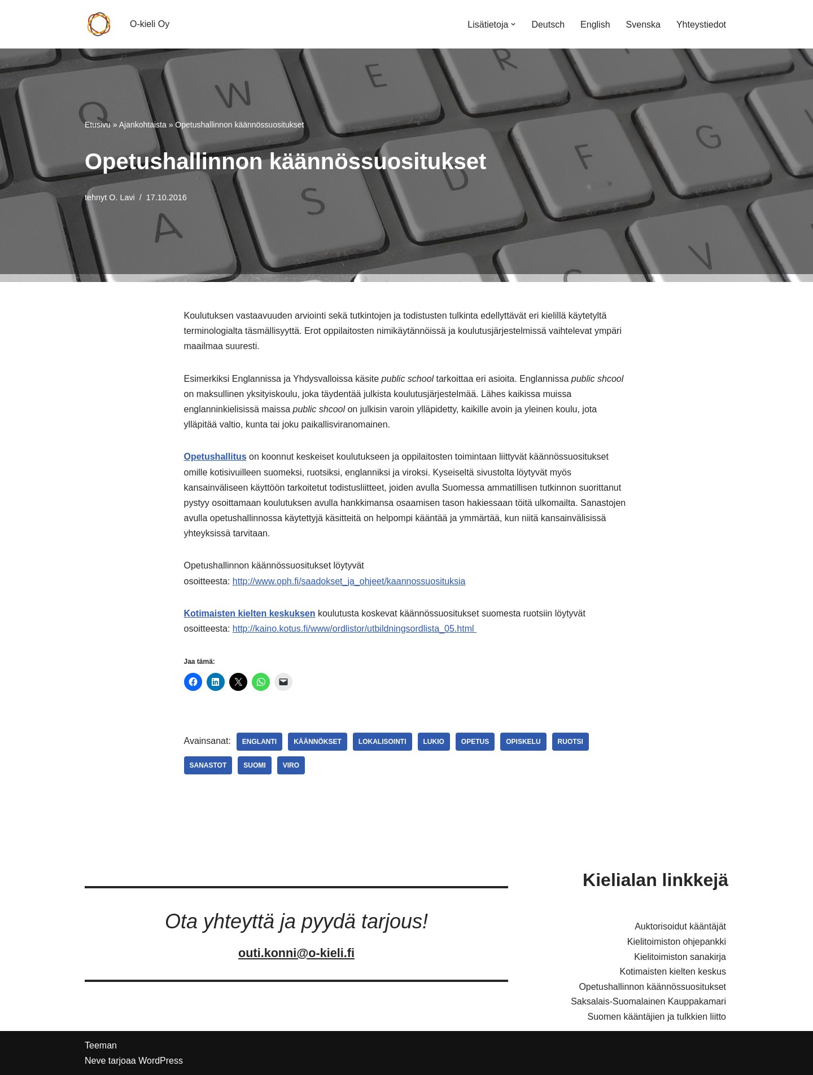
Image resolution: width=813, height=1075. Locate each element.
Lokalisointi (382, 742)
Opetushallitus (215, 456)
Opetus (475, 742)
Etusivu (98, 124)
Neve (95, 1060)
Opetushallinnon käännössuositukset (652, 987)
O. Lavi (122, 197)
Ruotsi (570, 742)
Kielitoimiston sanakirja (680, 957)
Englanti (259, 742)
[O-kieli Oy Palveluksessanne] (99, 24)
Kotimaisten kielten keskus (672, 971)
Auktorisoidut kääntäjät (680, 926)
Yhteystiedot (701, 24)
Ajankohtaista (143, 124)
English (595, 24)
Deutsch (548, 24)
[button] (513, 24)
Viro (291, 765)
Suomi (254, 765)
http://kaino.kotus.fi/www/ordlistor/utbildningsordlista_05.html (355, 628)
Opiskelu (523, 742)
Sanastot (208, 765)
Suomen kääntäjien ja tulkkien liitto (657, 1016)
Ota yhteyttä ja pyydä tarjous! (296, 921)
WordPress (160, 1060)
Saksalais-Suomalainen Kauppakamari (648, 1001)
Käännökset (318, 742)
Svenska (643, 24)
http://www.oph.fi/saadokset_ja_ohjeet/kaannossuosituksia (349, 581)
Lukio (433, 742)
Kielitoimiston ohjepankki (676, 941)
